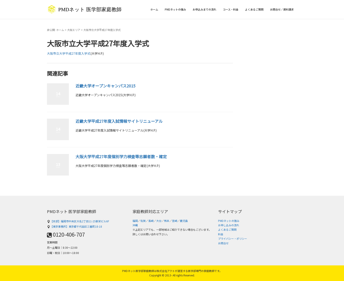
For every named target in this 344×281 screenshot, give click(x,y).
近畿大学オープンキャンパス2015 (105, 86)
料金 (220, 234)
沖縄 (135, 225)
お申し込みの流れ (228, 225)
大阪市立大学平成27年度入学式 (68, 53)
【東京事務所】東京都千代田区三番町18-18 (74, 226)
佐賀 (143, 221)
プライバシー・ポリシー (232, 238)
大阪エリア (73, 30)
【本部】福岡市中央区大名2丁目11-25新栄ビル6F (78, 221)
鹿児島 (184, 221)
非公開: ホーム (55, 30)
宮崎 (174, 221)
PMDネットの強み (175, 9)
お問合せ (223, 243)
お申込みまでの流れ (204, 9)
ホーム (154, 9)
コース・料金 (230, 9)
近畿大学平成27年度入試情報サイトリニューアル (119, 121)
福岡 (135, 221)
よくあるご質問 (254, 9)
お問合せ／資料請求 (282, 9)
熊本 (166, 221)
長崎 (151, 221)
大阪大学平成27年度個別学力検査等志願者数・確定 (121, 156)
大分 (158, 221)
